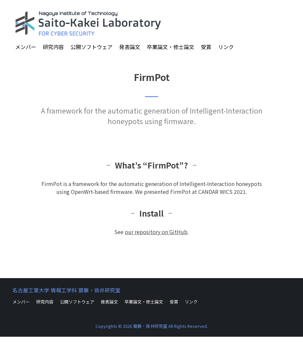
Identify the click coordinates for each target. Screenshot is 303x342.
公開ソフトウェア (91, 47)
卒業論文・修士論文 (170, 47)
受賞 (206, 47)
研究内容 (53, 47)
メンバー (25, 47)
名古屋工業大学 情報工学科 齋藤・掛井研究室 (67, 290)
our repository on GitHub (156, 232)
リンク (226, 47)
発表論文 (129, 47)
